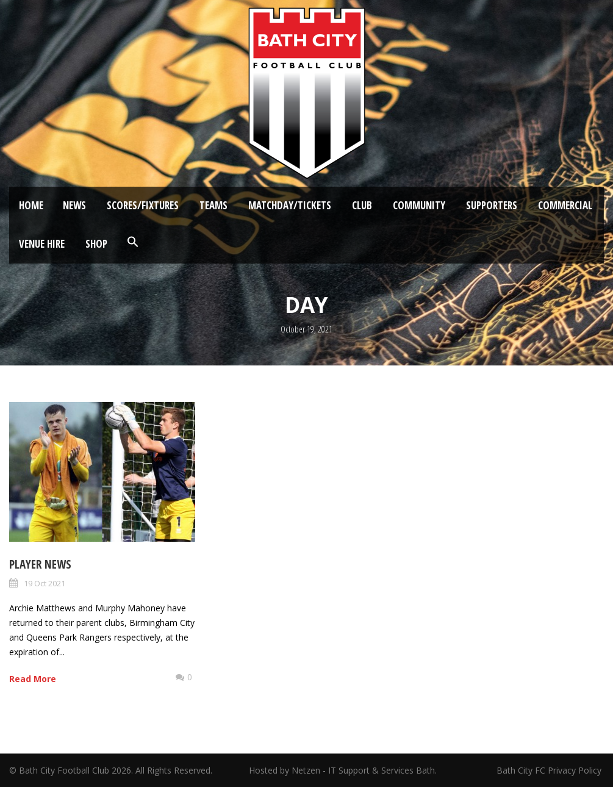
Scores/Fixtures (143, 205)
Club (362, 205)
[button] (133, 242)
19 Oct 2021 (44, 583)
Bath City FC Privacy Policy (550, 770)
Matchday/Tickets (289, 205)
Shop (96, 244)
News (74, 205)
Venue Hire (42, 244)
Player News (40, 564)
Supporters (491, 205)
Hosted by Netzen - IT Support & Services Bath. (343, 770)
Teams (213, 205)
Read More (32, 679)
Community (419, 205)
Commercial (565, 205)
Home (31, 205)
